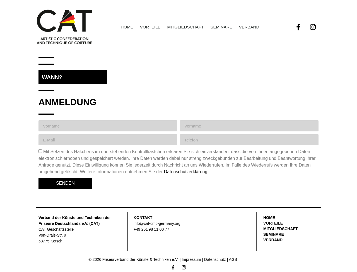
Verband (249, 27)
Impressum (191, 259)
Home (127, 27)
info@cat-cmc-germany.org (157, 223)
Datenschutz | (216, 259)
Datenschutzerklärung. (186, 171)
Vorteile (150, 27)
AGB (233, 259)
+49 (151, 229)
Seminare (221, 27)
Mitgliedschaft (185, 27)
